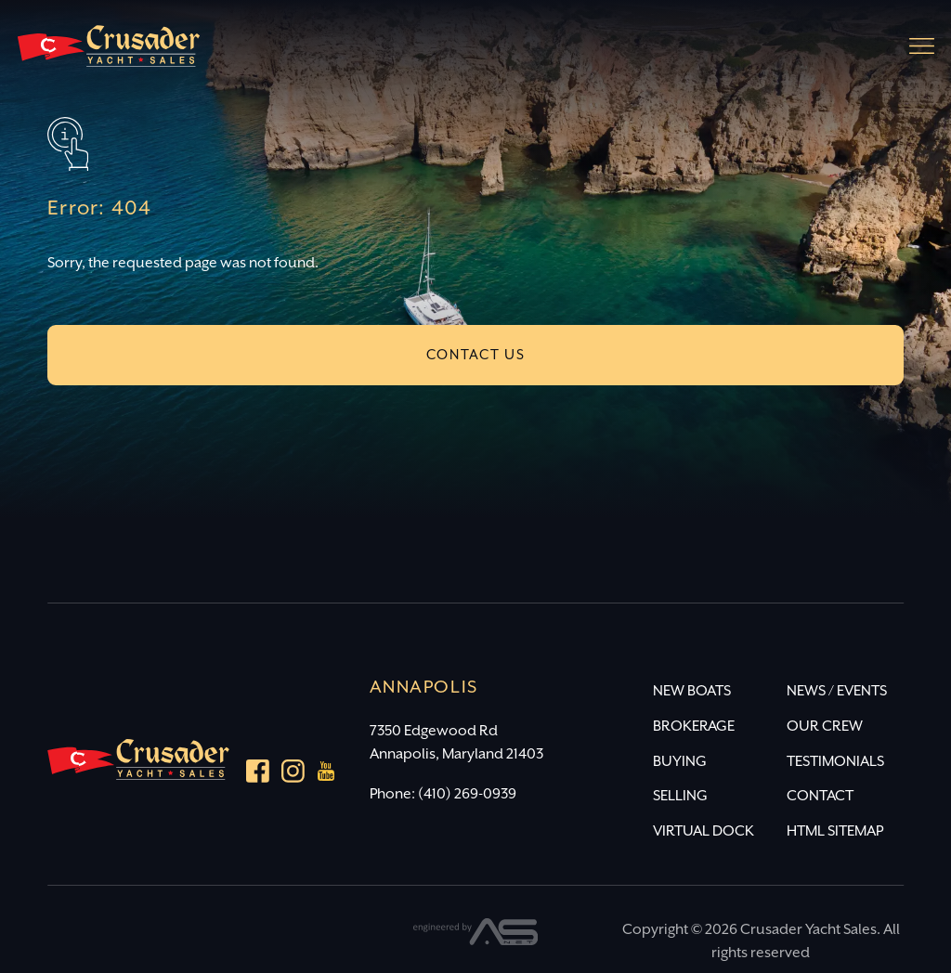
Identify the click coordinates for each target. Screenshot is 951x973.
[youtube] (327, 775)
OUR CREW (825, 726)
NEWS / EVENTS (837, 691)
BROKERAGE (694, 726)
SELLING (680, 796)
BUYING (680, 762)
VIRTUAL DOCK (703, 831)
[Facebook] (257, 774)
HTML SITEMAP (835, 831)
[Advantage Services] (476, 941)
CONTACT (820, 796)
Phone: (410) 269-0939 (443, 794)
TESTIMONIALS (835, 762)
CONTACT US (476, 355)
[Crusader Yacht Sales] (109, 54)
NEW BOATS (692, 691)
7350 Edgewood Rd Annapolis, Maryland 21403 (456, 742)
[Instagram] (293, 774)
